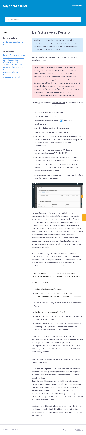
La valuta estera (8, 45)
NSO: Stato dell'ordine (10, 72)
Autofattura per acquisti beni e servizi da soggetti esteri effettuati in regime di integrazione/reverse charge (13, 61)
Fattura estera (10, 38)
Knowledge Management (67, 430)
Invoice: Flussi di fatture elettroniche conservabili (11, 76)
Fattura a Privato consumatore (14, 55)
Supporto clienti (15, 6)
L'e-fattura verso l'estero (13, 42)
